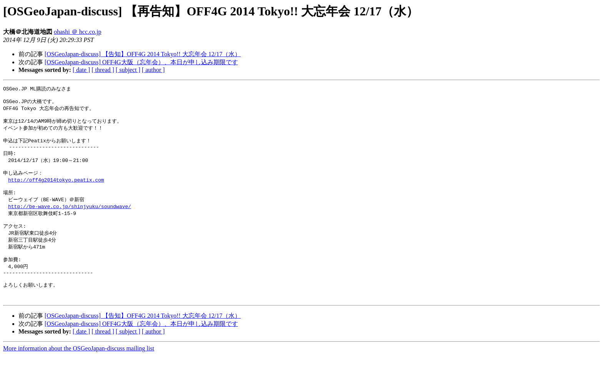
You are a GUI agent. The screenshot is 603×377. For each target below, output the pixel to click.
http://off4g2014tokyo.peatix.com (56, 189)
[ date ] (81, 70)
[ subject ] (128, 70)
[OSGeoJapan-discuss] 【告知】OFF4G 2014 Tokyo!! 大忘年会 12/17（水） (143, 54)
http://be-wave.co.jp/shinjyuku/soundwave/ (69, 218)
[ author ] (153, 70)
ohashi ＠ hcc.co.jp (78, 31)
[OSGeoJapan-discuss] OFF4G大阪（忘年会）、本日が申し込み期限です (141, 62)
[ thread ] (103, 70)
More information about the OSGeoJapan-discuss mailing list (78, 370)
